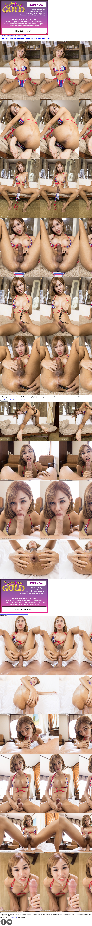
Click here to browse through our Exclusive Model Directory (11, 912)
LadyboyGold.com (13, 917)
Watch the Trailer (4, 615)
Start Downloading (4, 400)
